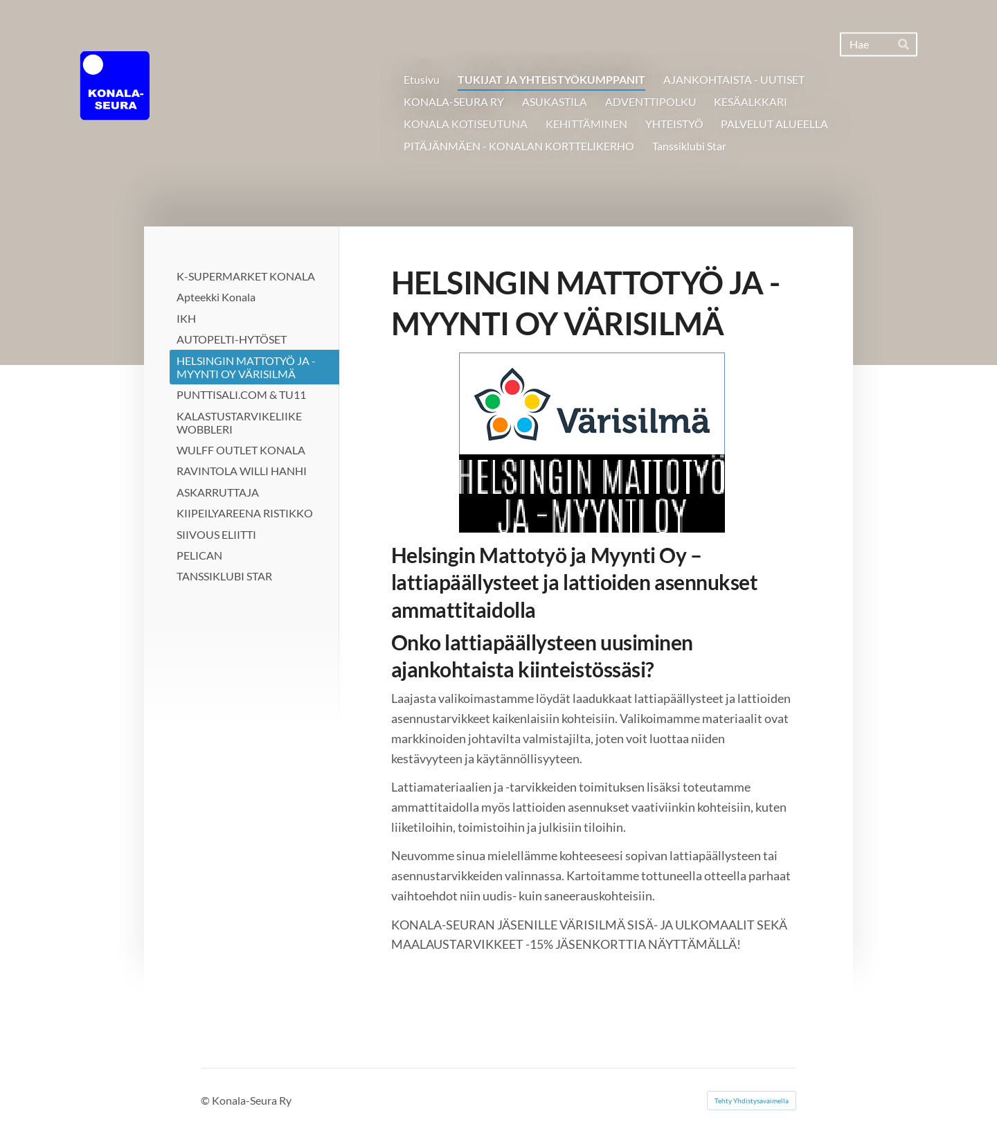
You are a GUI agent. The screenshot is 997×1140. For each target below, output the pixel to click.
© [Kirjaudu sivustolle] (206, 1100)
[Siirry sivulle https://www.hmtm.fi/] (592, 443)
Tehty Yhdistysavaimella (752, 1100)
